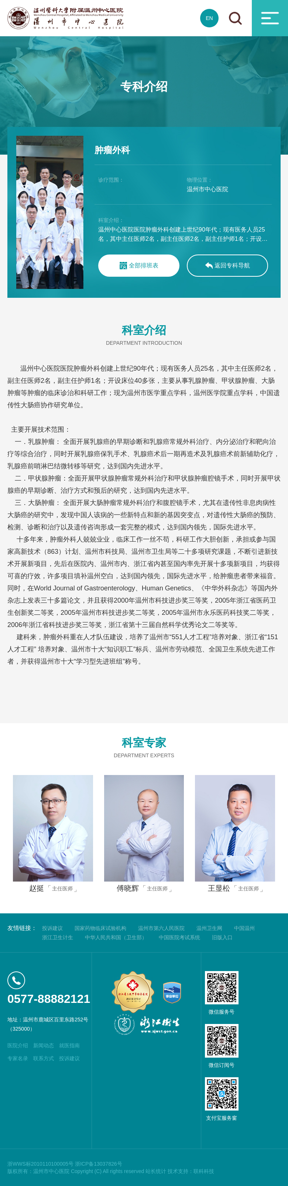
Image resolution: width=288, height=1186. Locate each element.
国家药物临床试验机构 (100, 928)
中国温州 (244, 928)
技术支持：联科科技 (191, 1171)
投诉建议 (52, 928)
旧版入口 (222, 937)
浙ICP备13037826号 (98, 1164)
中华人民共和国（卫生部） (116, 937)
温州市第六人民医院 (161, 928)
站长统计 (155, 1171)
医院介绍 (17, 1045)
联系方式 (43, 1058)
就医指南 (69, 1045)
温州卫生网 (209, 928)
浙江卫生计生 (57, 937)
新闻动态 (43, 1045)
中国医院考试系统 (179, 937)
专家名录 (17, 1058)
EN (209, 18)
